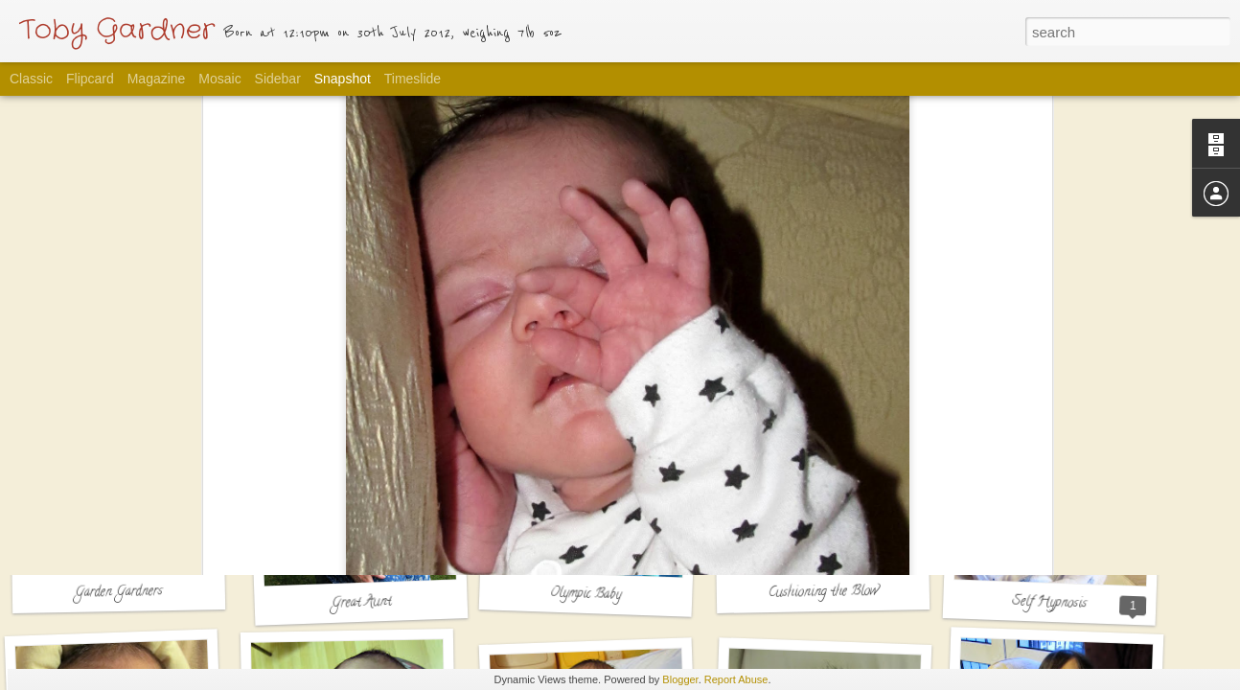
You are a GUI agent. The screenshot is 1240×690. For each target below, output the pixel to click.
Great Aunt (361, 603)
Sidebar (278, 78)
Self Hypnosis (1050, 603)
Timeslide (412, 78)
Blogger (680, 679)
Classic (31, 78)
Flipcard (90, 78)
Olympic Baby (586, 595)
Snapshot (342, 78)
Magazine (156, 78)
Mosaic (219, 78)
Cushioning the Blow (823, 593)
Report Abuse (736, 679)
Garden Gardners (119, 593)
